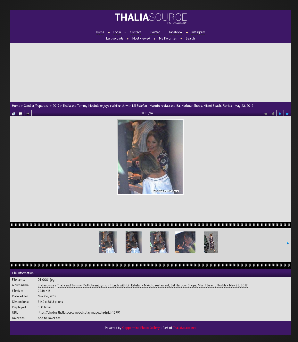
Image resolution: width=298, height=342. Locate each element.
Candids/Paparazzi (36, 106)
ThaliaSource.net (184, 328)
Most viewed (141, 38)
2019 (56, 106)
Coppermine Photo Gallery (141, 328)
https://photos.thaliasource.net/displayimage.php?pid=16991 (79, 312)
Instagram (198, 32)
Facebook (175, 32)
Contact (135, 32)
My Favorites (168, 38)
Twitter (155, 32)
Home (100, 32)
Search (190, 38)
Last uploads (114, 38)
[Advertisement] (150, 70)
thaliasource (46, 285)
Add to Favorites (49, 318)
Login (117, 32)
